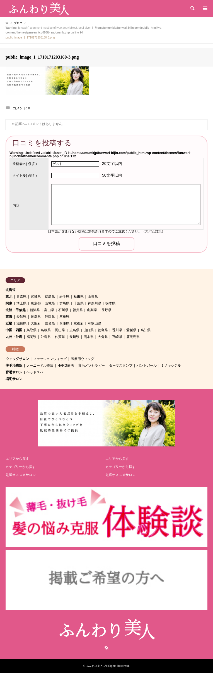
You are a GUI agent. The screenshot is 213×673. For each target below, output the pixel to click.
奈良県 (50, 323)
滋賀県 (21, 323)
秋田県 (79, 297)
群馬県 (64, 303)
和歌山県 (94, 323)
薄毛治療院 (14, 365)
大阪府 (36, 323)
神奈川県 (94, 303)
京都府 (79, 323)
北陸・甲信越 (16, 310)
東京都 (36, 303)
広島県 (74, 330)
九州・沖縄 (14, 337)
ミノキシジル (171, 365)
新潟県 (35, 310)
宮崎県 (117, 337)
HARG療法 (65, 365)
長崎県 (74, 337)
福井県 (78, 310)
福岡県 (31, 337)
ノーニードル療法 (39, 365)
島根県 (46, 330)
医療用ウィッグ (82, 359)
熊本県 (89, 337)
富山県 (49, 310)
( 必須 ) (25, 164)
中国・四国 (14, 330)
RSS (106, 648)
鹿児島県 (133, 337)
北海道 (11, 290)
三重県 (64, 317)
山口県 (89, 330)
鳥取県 (31, 330)
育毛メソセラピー (91, 365)
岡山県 (60, 330)
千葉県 (79, 303)
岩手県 (64, 297)
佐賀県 (60, 337)
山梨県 (92, 310)
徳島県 (103, 330)
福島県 (50, 297)
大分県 (103, 337)
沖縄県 (46, 337)
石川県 (63, 310)
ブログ (18, 23)
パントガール (147, 365)
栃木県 (110, 303)
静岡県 (50, 317)
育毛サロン (14, 372)
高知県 (146, 330)
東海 (9, 317)
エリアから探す (17, 459)
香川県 (117, 330)
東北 (9, 297)
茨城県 (50, 303)
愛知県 (21, 317)
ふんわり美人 (94, 665)
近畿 (9, 323)
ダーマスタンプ (120, 365)
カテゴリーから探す (21, 467)
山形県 (93, 297)
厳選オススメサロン (21, 475)
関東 (9, 303)
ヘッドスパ (34, 372)
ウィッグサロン (17, 359)
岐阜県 (36, 317)
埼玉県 (21, 303)
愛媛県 (131, 330)
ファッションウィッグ (50, 359)
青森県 (21, 297)
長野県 (106, 310)
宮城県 (36, 297)
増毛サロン (14, 379)
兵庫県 (64, 323)
